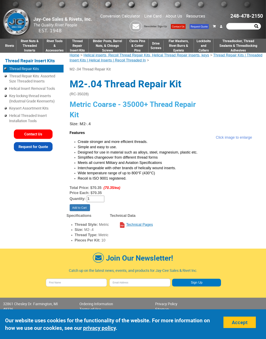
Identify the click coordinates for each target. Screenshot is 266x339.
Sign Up (196, 282)
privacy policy (99, 327)
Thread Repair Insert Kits (77, 46)
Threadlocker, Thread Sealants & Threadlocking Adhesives (238, 46)
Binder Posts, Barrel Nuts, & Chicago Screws (107, 46)
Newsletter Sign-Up (155, 26)
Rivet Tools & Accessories (55, 46)
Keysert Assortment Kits (28, 108)
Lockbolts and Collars (204, 46)
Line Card (153, 16)
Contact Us (178, 26)
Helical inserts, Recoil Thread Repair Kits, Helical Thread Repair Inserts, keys (146, 55)
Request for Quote (33, 146)
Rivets (9, 45)
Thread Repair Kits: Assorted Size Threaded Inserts (32, 79)
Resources (195, 16)
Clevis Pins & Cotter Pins (137, 46)
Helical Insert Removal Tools (32, 88)
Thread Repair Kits (24, 68)
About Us (174, 16)
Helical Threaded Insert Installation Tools (28, 118)
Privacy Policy (166, 303)
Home (74, 55)
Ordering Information (96, 303)
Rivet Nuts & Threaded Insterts (30, 46)
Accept (239, 322)
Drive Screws (156, 45)
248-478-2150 (246, 15)
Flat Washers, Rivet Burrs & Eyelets (179, 46)
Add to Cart (80, 207)
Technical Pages (139, 225)
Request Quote (199, 26)
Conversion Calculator (120, 16)
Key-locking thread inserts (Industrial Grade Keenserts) (32, 98)
